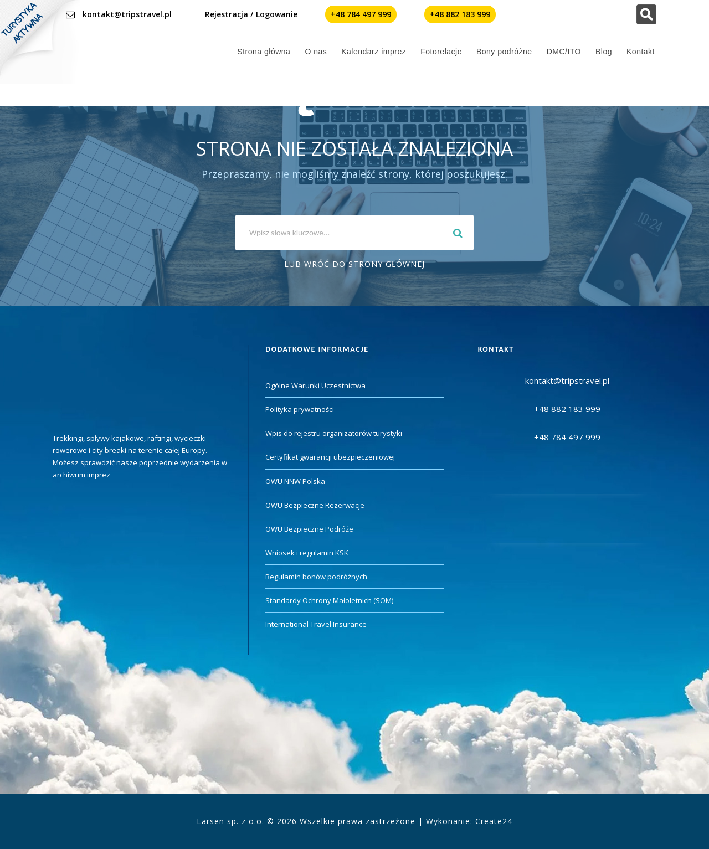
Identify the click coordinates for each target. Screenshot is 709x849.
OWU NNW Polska (295, 481)
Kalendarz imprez (373, 51)
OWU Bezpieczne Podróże (309, 529)
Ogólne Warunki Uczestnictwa (315, 385)
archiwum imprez (81, 475)
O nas (316, 51)
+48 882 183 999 (460, 14)
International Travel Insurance (316, 624)
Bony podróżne (504, 51)
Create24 (493, 821)
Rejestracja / (229, 14)
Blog (603, 51)
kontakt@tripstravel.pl (127, 14)
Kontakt (640, 51)
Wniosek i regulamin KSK (306, 553)
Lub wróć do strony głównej (354, 264)
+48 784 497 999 (361, 14)
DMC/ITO (564, 51)
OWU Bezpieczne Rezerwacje (314, 505)
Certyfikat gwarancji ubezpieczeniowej (330, 457)
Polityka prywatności (299, 409)
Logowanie (276, 14)
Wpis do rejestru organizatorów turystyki (333, 433)
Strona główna (263, 51)
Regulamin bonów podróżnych (316, 577)
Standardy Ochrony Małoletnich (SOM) (329, 600)
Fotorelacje (441, 51)
